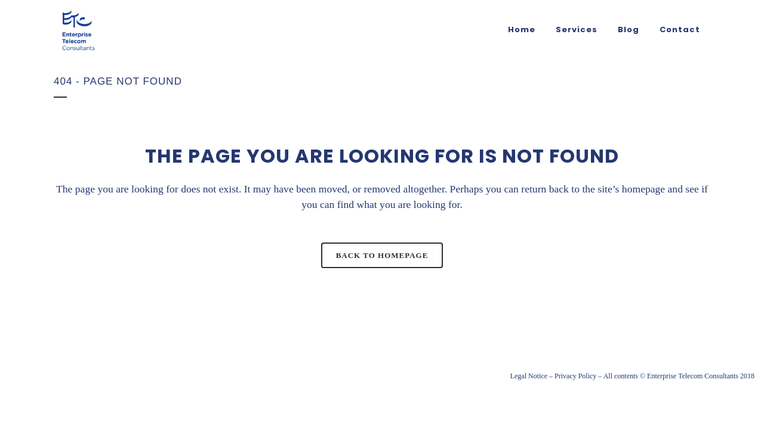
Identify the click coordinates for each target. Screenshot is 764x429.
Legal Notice (528, 376)
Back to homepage (382, 255)
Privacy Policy (575, 376)
